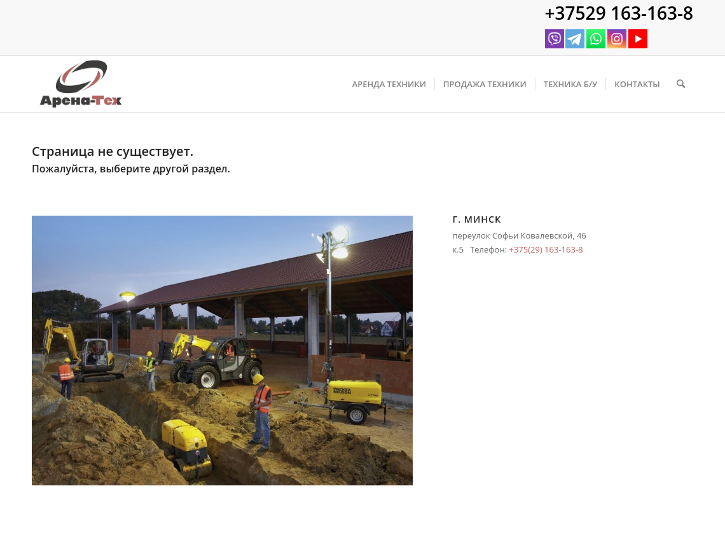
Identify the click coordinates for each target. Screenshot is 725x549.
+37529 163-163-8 (619, 13)
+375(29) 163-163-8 (546, 249)
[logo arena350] (81, 84)
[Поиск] (680, 84)
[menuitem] (389, 84)
